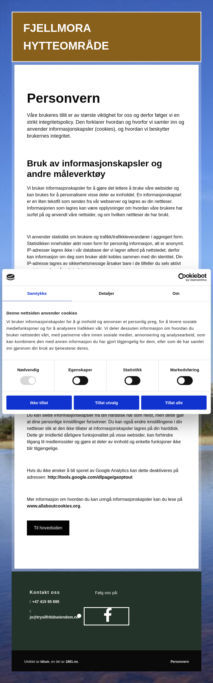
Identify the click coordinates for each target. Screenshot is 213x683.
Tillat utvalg (106, 402)
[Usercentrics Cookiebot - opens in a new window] (182, 277)
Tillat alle (174, 402)
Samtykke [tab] (37, 293)
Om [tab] (176, 293)
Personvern (180, 662)
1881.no (71, 662)
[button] (48, 527)
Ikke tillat (39, 402)
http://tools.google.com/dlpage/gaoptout (90, 477)
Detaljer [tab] (106, 293)
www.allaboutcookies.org (53, 506)
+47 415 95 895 (45, 601)
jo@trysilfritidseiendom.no (54, 617)
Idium (44, 662)
